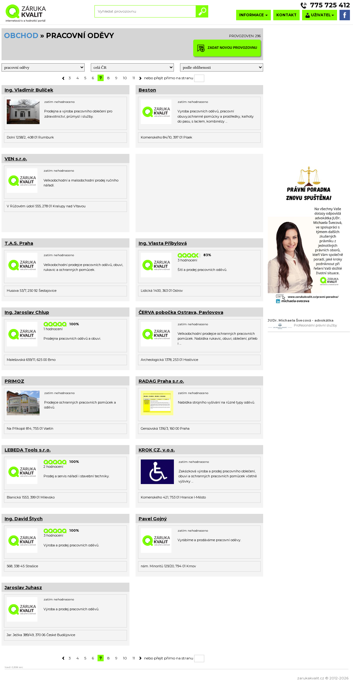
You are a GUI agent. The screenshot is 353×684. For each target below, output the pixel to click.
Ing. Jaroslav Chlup (27, 312)
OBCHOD (21, 35)
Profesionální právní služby (315, 325)
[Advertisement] (199, 192)
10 (125, 78)
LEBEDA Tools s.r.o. (28, 450)
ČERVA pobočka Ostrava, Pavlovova (181, 312)
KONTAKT (286, 15)
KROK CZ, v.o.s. (157, 450)
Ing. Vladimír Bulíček (29, 90)
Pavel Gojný (153, 519)
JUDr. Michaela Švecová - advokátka (300, 320)
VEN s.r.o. (16, 159)
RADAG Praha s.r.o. (161, 381)
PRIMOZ (14, 381)
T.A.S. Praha (19, 243)
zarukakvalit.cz (310, 678)
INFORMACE (253, 15)
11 (133, 78)
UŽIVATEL (319, 15)
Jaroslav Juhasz (23, 587)
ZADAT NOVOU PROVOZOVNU (227, 48)
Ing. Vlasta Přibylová (163, 243)
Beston (147, 90)
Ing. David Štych (24, 519)
